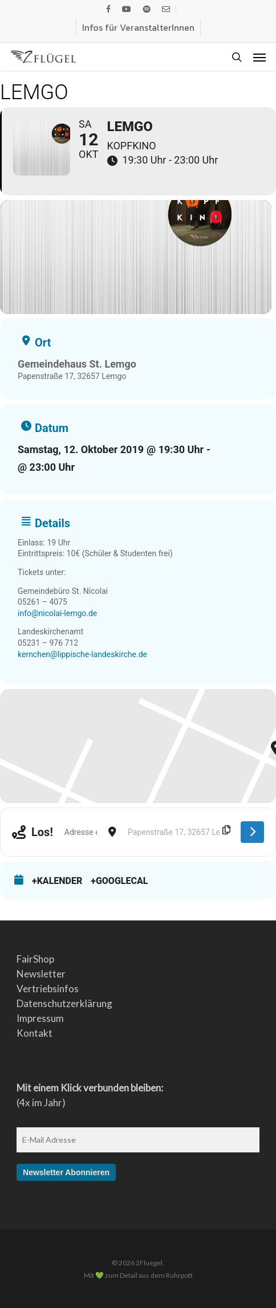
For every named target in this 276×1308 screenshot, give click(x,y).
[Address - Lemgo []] (81, 832)
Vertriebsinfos (48, 989)
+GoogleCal (119, 880)
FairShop (35, 959)
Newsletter (41, 974)
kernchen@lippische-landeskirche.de (82, 654)
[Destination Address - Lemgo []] (178, 832)
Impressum (40, 1018)
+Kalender (57, 880)
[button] (259, 57)
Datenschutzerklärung (64, 1003)
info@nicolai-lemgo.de (57, 613)
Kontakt (34, 1033)
